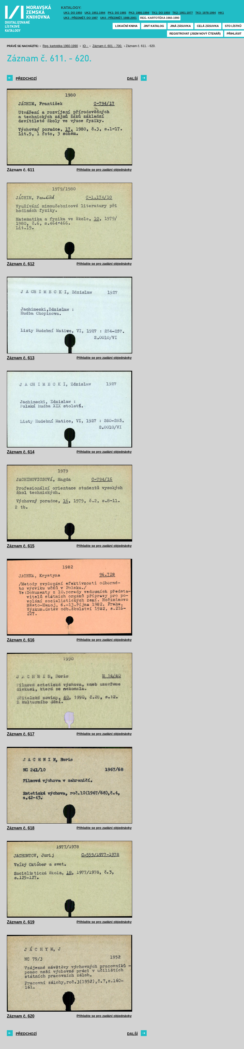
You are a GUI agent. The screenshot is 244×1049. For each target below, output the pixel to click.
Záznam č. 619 (21, 922)
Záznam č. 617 (21, 734)
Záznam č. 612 (21, 264)
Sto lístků (233, 25)
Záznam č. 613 (21, 358)
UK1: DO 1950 (73, 12)
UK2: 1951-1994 (95, 12)
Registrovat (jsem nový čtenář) (195, 33)
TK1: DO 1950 (161, 12)
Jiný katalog (154, 25)
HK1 (221, 12)
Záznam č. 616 (21, 640)
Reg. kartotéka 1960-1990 (159, 17)
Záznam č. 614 (21, 452)
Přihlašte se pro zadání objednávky (104, 169)
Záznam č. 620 (21, 1016)
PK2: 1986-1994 (139, 12)
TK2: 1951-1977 (183, 12)
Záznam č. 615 (21, 546)
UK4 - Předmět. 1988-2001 (118, 17)
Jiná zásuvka (180, 25)
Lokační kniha (126, 25)
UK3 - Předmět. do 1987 (81, 17)
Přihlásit (234, 33)
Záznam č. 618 (21, 828)
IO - (85, 46)
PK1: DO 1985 (117, 12)
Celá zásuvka (208, 25)
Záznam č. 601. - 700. (107, 46)
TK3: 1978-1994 (205, 12)
